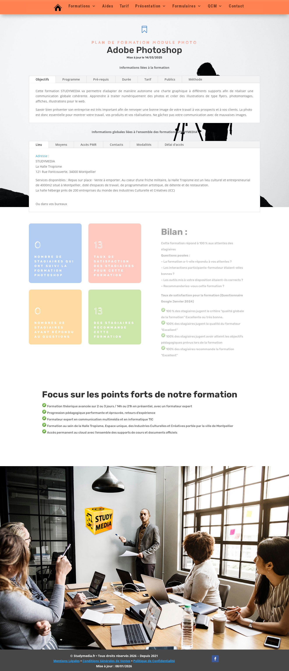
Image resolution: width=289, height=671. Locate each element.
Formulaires (184, 6)
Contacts (116, 144)
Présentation (148, 6)
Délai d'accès (174, 144)
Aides (107, 6)
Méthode (195, 79)
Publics (170, 79)
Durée (126, 79)
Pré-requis (101, 79)
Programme (71, 79)
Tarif (124, 6)
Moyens (61, 144)
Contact (236, 6)
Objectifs (42, 79)
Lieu (39, 144)
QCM (212, 6)
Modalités (144, 144)
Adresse (41, 156)
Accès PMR (88, 144)
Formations (79, 6)
